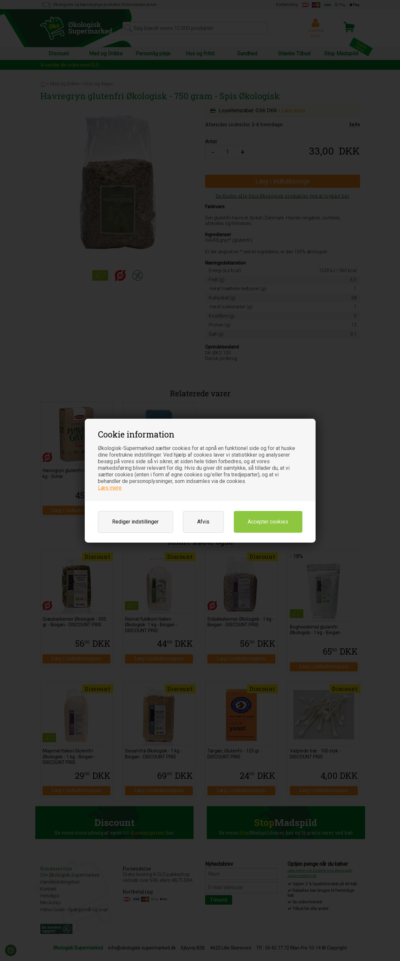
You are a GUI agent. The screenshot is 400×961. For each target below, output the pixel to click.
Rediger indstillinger (135, 522)
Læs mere (110, 488)
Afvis (203, 522)
